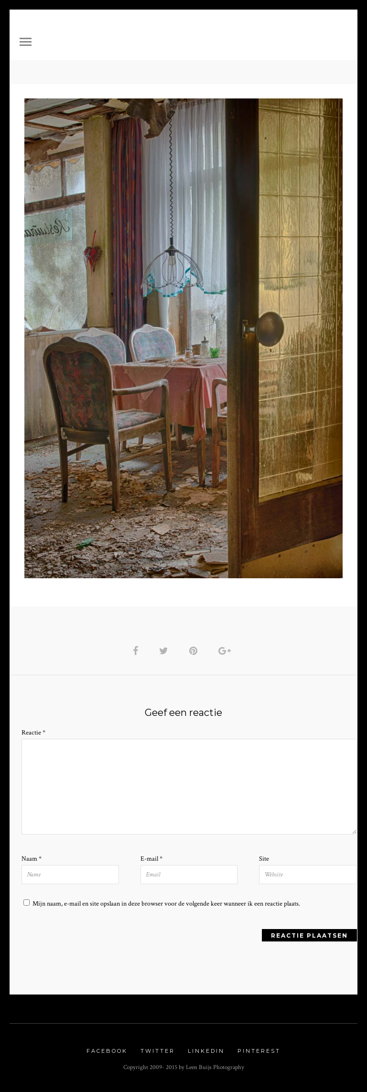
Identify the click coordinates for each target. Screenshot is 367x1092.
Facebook (107, 1051)
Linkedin (206, 1051)
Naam (32, 858)
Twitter (157, 1051)
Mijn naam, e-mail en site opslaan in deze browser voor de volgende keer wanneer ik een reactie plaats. (166, 903)
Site (264, 858)
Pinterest (259, 1051)
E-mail (151, 858)
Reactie (33, 732)
